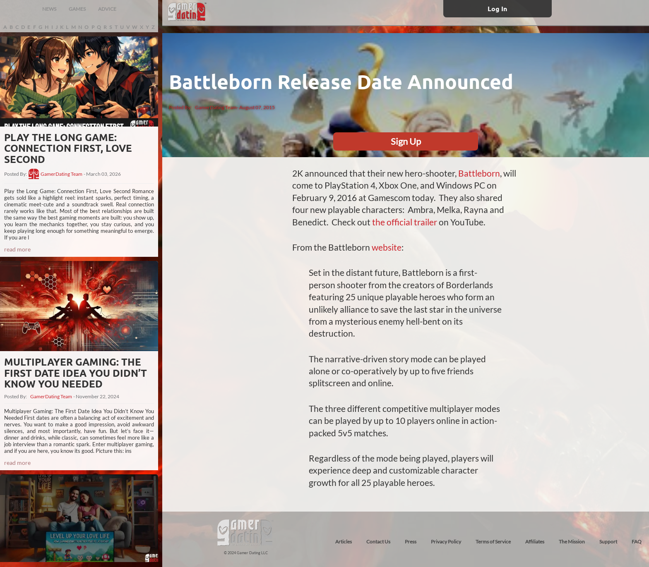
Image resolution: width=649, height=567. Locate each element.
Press (410, 541)
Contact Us (378, 541)
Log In (497, 8)
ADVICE (107, 9)
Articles (343, 541)
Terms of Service (493, 541)
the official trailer (404, 222)
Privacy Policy (446, 541)
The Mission (572, 541)
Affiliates (534, 541)
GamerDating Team (61, 174)
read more (17, 249)
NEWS (49, 9)
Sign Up (406, 141)
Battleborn (479, 173)
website (386, 247)
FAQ (637, 541)
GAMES (77, 9)
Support (608, 541)
